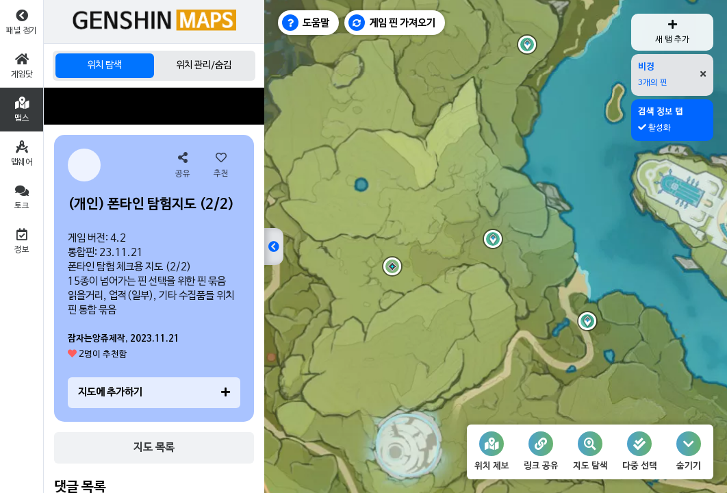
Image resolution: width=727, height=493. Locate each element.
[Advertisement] (154, 106)
